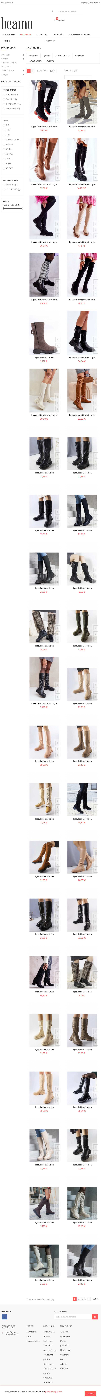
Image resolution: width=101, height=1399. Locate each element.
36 (9, 137)
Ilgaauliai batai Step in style (44, 120)
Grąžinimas (48, 1361)
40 (9, 161)
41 (8, 156)
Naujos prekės (33, 1338)
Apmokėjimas (49, 1347)
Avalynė (4, 67)
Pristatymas (48, 1329)
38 (9, 147)
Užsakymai (65, 1347)
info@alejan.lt (12, 1331)
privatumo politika (53, 1392)
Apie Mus (47, 1343)
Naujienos (5, 59)
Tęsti (96, 1296)
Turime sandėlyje (13, 182)
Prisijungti (84, 3)
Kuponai (64, 1366)
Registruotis (95, 3)
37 (9, 142)
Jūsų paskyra (66, 1323)
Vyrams (4, 51)
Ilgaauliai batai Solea (44, 467)
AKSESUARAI (7, 63)
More (5, 34)
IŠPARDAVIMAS (8, 55)
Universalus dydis (13, 132)
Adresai (63, 1361)
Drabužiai (5, 48)
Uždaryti (90, 1393)
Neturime (11, 177)
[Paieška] (16, 12)
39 (9, 152)
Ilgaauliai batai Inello (44, 352)
